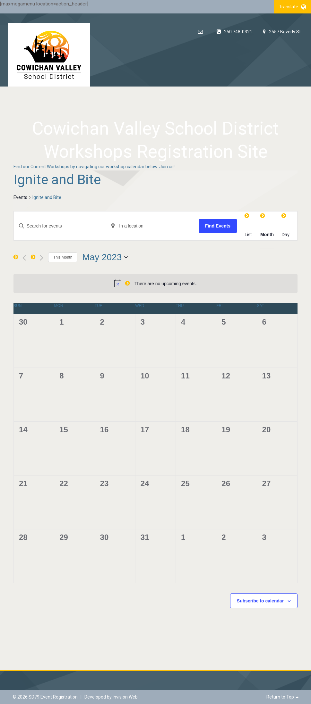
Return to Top (280, 697)
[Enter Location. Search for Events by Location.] (152, 226)
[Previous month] (24, 258)
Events (20, 197)
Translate (292, 6)
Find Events (217, 225)
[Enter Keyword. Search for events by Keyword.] (60, 226)
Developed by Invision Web (111, 697)
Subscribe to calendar (260, 600)
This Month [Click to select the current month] (62, 257)
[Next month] (41, 258)
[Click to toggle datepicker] (105, 257)
